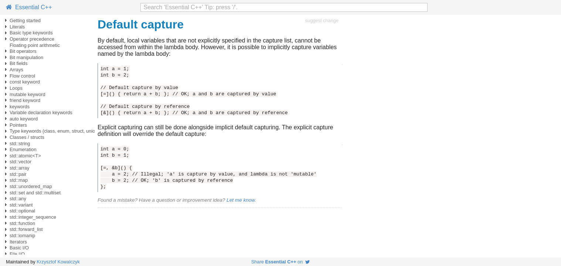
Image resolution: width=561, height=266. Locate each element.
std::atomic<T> (25, 155)
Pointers (18, 125)
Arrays (16, 69)
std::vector (20, 161)
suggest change (322, 20)
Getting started (25, 20)
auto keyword (24, 119)
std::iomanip (22, 235)
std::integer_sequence (33, 217)
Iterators (18, 242)
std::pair (18, 174)
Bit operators (23, 51)
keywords (20, 106)
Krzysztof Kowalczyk (58, 262)
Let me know (241, 200)
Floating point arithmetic (35, 45)
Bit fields (18, 63)
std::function (22, 223)
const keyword (25, 82)
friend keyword (25, 100)
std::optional (22, 211)
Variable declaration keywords (41, 112)
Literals (17, 27)
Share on (280, 262)
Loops (16, 88)
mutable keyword (27, 94)
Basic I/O (19, 247)
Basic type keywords (31, 32)
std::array (19, 168)
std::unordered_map (31, 186)
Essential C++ (29, 7)
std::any (18, 198)
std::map (19, 180)
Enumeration (23, 149)
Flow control (22, 76)
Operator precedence (32, 39)
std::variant (21, 205)
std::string (20, 143)
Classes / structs (27, 137)
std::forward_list (26, 229)
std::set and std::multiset (35, 192)
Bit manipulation (26, 57)
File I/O (17, 254)
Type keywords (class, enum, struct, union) (54, 131)
